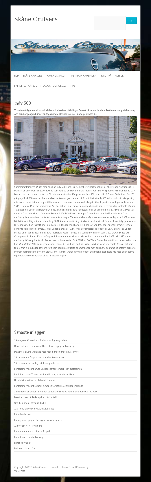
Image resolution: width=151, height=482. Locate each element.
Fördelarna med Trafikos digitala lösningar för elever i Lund (44, 374)
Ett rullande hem (22, 414)
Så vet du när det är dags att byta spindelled (36, 363)
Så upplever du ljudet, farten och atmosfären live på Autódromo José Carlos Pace (55, 391)
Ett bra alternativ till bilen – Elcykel (32, 431)
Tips (72, 85)
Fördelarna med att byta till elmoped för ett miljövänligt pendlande (48, 385)
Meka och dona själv (53, 85)
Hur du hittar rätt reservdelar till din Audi (34, 380)
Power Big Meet (56, 75)
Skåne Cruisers (36, 19)
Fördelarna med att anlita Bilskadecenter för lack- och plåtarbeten (48, 368)
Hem (16, 75)
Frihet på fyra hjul (112, 75)
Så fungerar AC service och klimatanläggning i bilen (40, 340)
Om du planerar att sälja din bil (30, 403)
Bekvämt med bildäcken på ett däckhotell (35, 397)
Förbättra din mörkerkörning (28, 437)
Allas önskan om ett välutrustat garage (34, 408)
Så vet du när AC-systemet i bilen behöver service (39, 357)
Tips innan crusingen (82, 75)
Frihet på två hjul (25, 85)
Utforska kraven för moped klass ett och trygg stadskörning (44, 346)
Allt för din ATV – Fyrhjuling (28, 425)
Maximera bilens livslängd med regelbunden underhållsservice (46, 351)
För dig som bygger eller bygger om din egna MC (39, 420)
